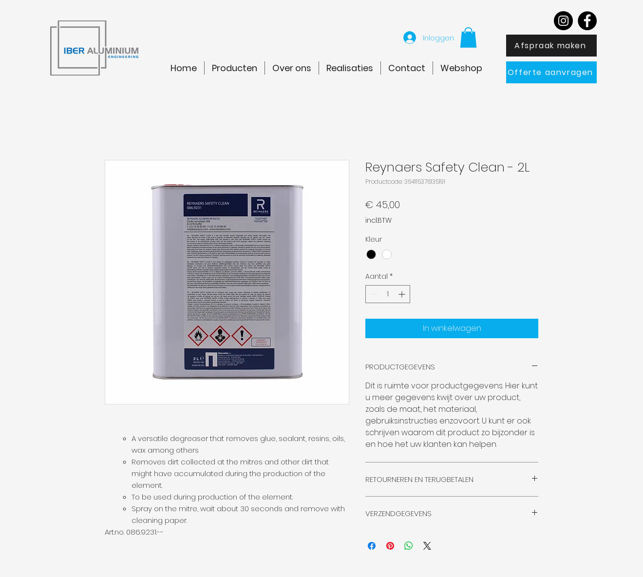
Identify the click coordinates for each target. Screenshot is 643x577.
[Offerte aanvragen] (551, 72)
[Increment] (403, 294)
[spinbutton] (388, 294)
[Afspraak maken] (551, 46)
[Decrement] (373, 294)
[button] (468, 37)
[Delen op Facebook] (372, 546)
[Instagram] (563, 20)
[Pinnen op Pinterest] (390, 546)
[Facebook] (587, 20)
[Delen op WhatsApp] (409, 546)
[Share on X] (427, 546)
